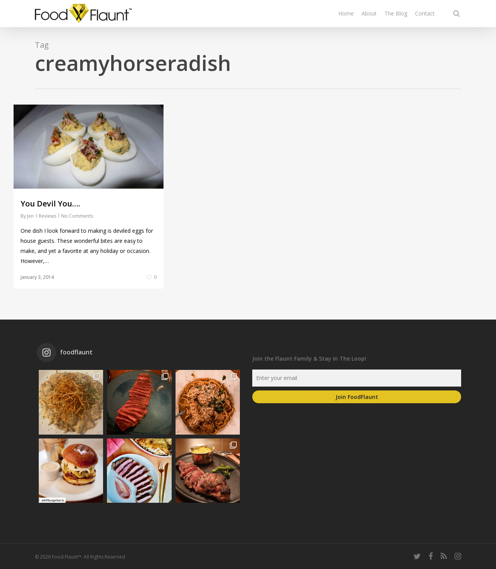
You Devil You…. (50, 203)
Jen (30, 216)
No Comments (77, 216)
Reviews (47, 216)
